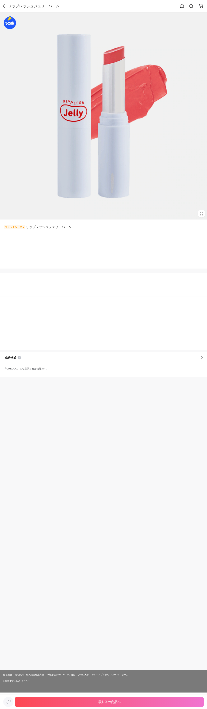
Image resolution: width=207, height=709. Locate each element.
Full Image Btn (201, 213)
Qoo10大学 (83, 674)
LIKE (8, 702)
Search (191, 6)
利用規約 (19, 674)
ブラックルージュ (14, 227)
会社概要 (7, 674)
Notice (19, 358)
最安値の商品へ (109, 702)
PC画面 (71, 674)
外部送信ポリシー (56, 674)
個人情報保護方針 (35, 674)
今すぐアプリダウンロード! (105, 674)
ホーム (125, 674)
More (201, 357)
